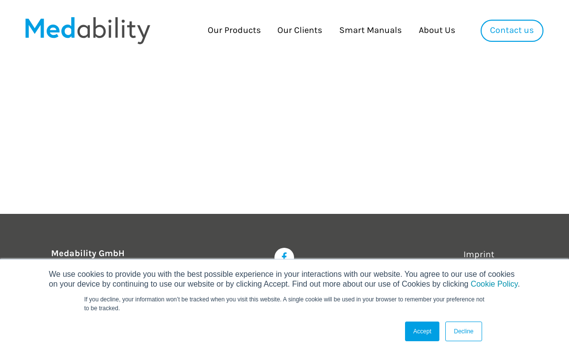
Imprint (478, 254)
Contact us (512, 30)
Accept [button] (422, 331)
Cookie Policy (494, 284)
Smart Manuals (370, 30)
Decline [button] (463, 331)
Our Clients (299, 30)
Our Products (234, 30)
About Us (437, 30)
